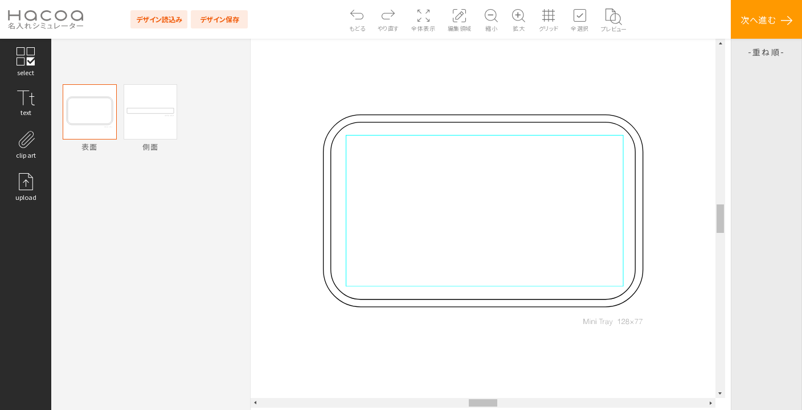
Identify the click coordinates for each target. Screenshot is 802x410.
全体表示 (423, 28)
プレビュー (614, 28)
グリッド (549, 28)
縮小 (491, 28)
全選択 (580, 28)
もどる (357, 28)
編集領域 (460, 28)
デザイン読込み (159, 19)
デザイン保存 (219, 19)
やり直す (388, 28)
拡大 (519, 28)
